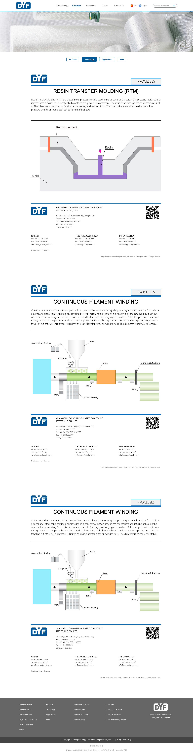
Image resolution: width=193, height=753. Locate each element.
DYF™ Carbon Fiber (113, 714)
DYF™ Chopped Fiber (114, 709)
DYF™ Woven (79, 709)
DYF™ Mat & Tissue (82, 704)
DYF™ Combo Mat (81, 714)
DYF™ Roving (79, 719)
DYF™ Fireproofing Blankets (116, 719)
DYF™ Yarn (109, 704)
